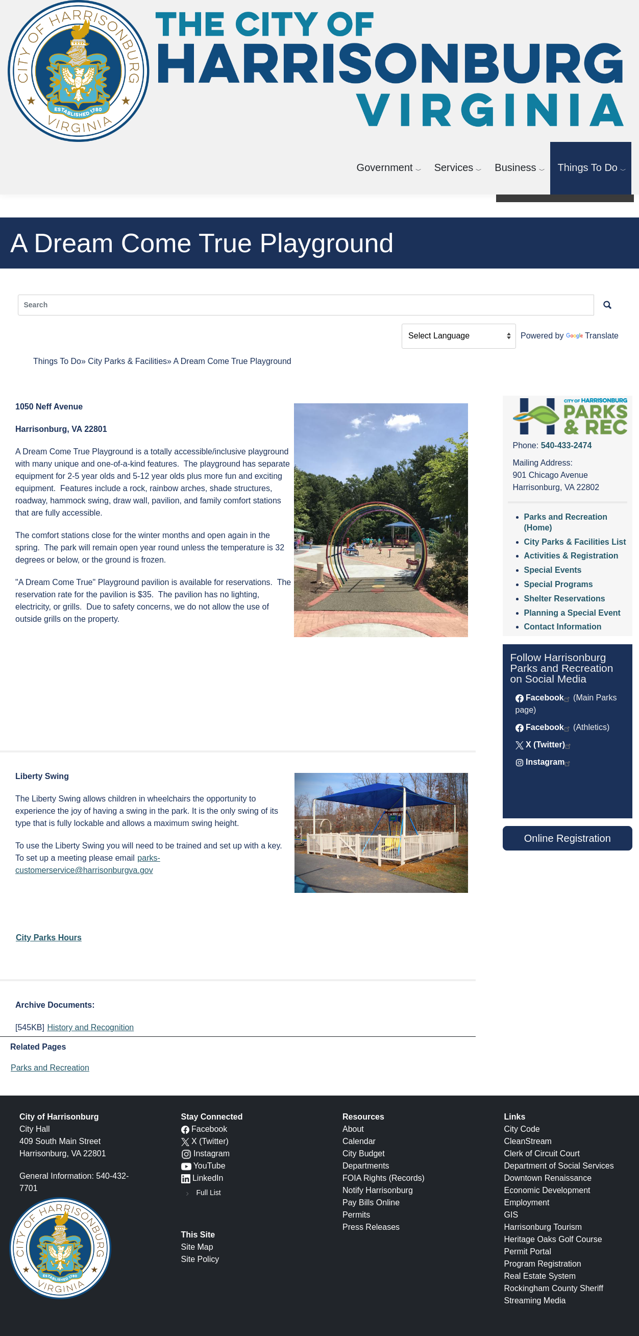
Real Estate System (540, 1276)
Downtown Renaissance (548, 1178)
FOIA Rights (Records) (383, 1178)
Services (454, 167)
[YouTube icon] (186, 1165)
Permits (356, 1214)
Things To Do (588, 167)
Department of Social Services (559, 1165)
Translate (592, 335)
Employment (527, 1202)
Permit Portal (527, 1251)
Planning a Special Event (572, 613)
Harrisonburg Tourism (543, 1227)
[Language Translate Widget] (459, 336)
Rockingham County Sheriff (553, 1288)
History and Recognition (90, 1027)
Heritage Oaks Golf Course (553, 1239)
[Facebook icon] (185, 1129)
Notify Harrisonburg (377, 1190)
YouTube (209, 1165)
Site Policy (200, 1259)
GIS (511, 1214)
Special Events (553, 570)
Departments (365, 1165)
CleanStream (528, 1141)
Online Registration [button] (567, 838)
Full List (208, 1192)
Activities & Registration (571, 555)
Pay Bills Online (371, 1202)
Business (515, 167)
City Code (522, 1129)
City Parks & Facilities (127, 361)
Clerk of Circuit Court (542, 1153)
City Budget (363, 1153)
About (353, 1129)
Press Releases (371, 1227)
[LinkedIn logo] (185, 1178)
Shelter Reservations (564, 598)
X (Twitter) (545, 744)
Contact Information (563, 626)
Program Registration (542, 1263)
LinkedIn (208, 1178)
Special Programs (558, 584)
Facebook (545, 697)
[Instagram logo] (186, 1153)
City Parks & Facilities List (575, 542)
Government (385, 167)
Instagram (545, 762)
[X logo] (185, 1141)
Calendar (359, 1141)
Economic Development (547, 1190)
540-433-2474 (566, 445)
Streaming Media (535, 1300)
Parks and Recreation (50, 1067)
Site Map (197, 1247)
